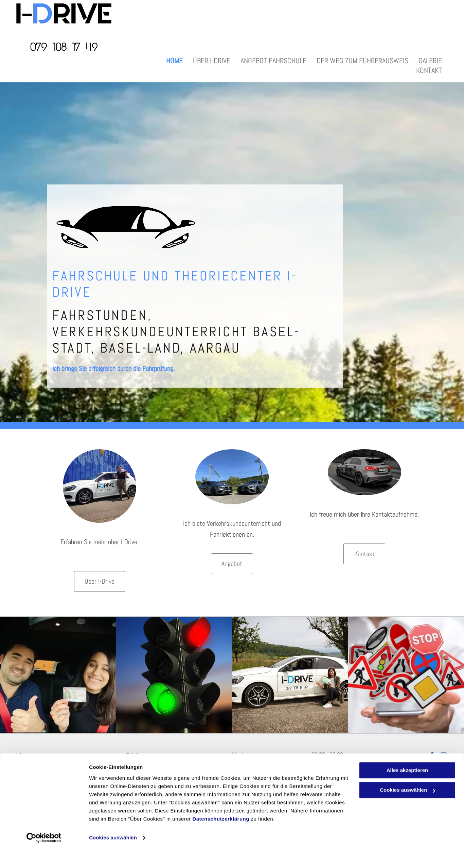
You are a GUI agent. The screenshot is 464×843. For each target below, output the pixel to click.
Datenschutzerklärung (220, 811)
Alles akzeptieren (407, 762)
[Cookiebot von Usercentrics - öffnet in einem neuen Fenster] (44, 830)
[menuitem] (174, 60)
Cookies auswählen (113, 829)
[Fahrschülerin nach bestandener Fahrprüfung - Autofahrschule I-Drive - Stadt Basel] (290, 675)
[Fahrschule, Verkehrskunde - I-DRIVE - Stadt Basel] (174, 675)
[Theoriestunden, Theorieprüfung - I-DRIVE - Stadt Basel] (406, 675)
